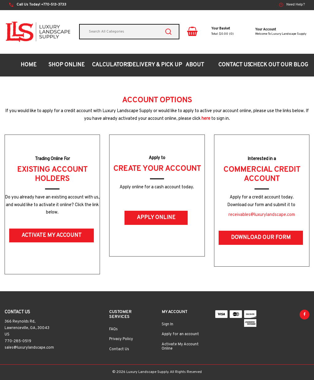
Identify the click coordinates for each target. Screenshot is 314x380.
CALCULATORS (111, 65)
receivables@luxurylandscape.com (261, 215)
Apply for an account (180, 334)
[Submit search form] (168, 31)
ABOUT (195, 65)
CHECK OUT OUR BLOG (279, 65)
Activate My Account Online (180, 346)
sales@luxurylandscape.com (29, 347)
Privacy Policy (121, 339)
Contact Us (119, 349)
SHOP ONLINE (66, 65)
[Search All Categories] (129, 31)
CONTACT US (234, 65)
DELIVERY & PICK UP (155, 65)
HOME (28, 65)
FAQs (113, 329)
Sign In (167, 324)
